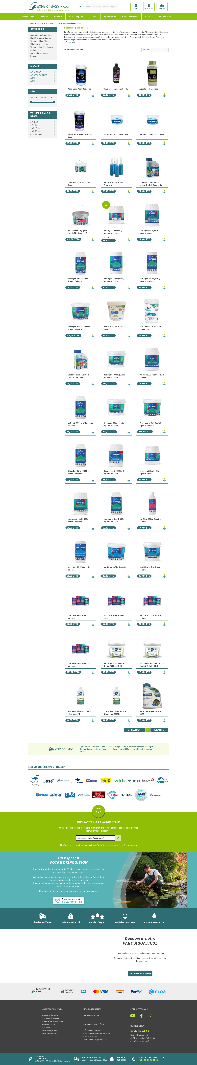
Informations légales (92, 1030)
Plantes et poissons (78, 17)
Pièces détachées (130, 17)
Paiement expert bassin (52, 1021)
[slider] (31, 102)
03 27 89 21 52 (151, 1060)
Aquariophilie (110, 17)
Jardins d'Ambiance (50, 1018)
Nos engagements (50, 1030)
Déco (95, 17)
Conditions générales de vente (96, 1033)
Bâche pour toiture (91, 1015)
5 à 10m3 (34, 125)
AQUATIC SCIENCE (38, 75)
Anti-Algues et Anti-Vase (41, 35)
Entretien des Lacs (166, 17)
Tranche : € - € (41, 97)
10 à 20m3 (35, 128)
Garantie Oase (48, 1024)
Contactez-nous (90, 1036)
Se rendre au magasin (140, 973)
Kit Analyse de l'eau (39, 44)
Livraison (46, 1027)
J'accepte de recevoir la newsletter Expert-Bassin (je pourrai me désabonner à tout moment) (100, 845)
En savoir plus (72, 42)
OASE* (33, 81)
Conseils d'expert (50, 1015)
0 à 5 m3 (34, 122)
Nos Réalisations (49, 1033)
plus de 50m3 (36, 134)
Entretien (58, 17)
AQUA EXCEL (36, 72)
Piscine (148, 17)
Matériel (44, 17)
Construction (28, 17)
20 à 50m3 (35, 131)
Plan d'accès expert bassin (95, 1039)
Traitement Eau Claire (39, 41)
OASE (32, 78)
